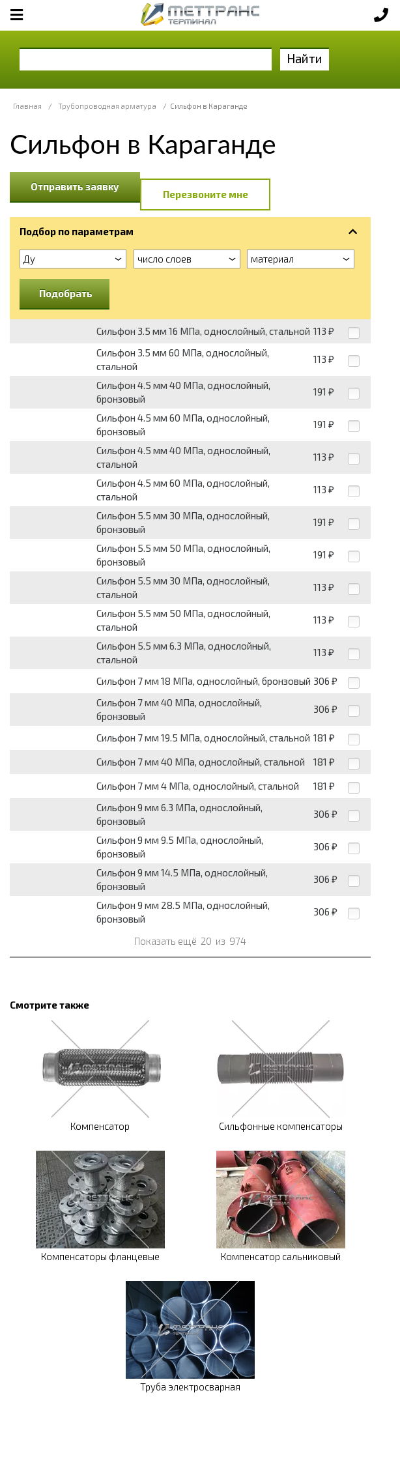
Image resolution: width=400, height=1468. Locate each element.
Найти (304, 58)
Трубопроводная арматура (107, 106)
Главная (27, 106)
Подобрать (66, 293)
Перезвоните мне (205, 194)
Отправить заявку (75, 186)
